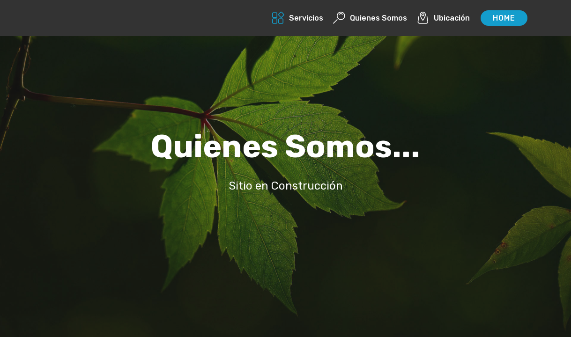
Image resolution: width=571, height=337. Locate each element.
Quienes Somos (370, 18)
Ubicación (443, 18)
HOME (504, 18)
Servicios (297, 18)
